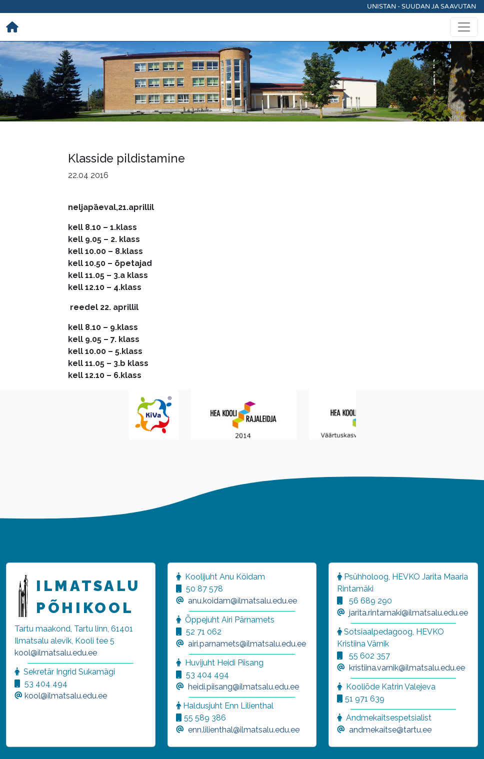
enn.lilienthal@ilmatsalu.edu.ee (244, 729)
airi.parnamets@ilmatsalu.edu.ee (247, 643)
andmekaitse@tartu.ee (390, 729)
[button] (20, 739)
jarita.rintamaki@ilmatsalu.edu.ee (408, 613)
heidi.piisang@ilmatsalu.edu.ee (243, 687)
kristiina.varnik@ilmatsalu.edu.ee (407, 667)
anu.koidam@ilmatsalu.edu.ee (242, 601)
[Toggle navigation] (464, 27)
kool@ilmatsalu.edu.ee (55, 653)
